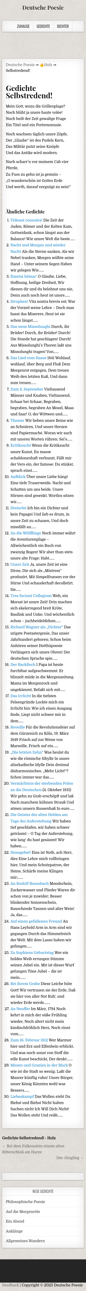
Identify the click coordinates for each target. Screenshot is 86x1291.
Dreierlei (18, 508)
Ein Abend (15, 1221)
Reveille (18, 727)
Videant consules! (26, 220)
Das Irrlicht (21, 696)
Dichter (63, 26)
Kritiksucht (21, 445)
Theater (17, 421)
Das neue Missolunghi (30, 327)
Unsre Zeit (20, 564)
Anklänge (14, 1231)
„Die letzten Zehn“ (27, 752)
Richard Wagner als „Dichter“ (37, 627)
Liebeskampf (22, 1097)
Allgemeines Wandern (25, 1241)
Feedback (10, 1285)
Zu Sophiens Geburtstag (32, 953)
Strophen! (19, 302)
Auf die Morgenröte (23, 1212)
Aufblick (18, 477)
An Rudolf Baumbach (30, 884)
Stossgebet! (21, 853)
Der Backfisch (23, 665)
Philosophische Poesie (25, 1202)
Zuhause (23, 26)
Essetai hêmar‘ (24, 276)
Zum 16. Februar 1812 (29, 1040)
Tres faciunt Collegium (31, 596)
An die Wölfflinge (26, 533)
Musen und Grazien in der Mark (39, 1065)
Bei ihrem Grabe (25, 984)
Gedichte (43, 26)
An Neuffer (20, 1009)
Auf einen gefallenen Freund (36, 921)
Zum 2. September (27, 389)
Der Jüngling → (70, 1158)
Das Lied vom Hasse (28, 358)
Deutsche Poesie (43, 7)
